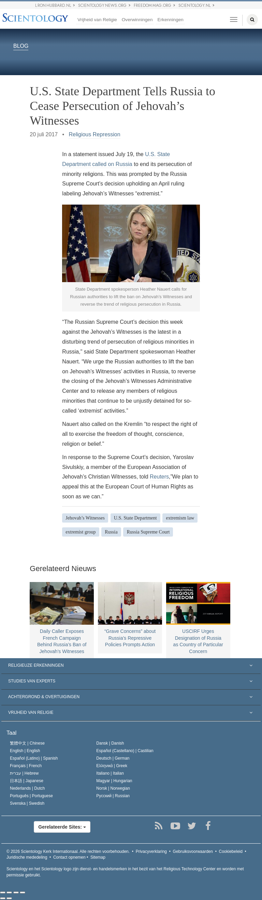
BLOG (20, 46)
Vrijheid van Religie (97, 19)
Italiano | (110, 773)
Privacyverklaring (151, 851)
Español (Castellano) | (124, 750)
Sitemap (97, 857)
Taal (11, 733)
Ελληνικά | (111, 765)
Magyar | (114, 780)
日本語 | (26, 780)
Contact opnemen (69, 857)
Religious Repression (94, 134)
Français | (26, 765)
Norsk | (113, 788)
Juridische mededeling (26, 857)
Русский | (113, 795)
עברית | (24, 773)
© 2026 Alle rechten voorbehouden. (68, 851)
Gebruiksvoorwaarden (193, 851)
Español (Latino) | (34, 758)
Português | (31, 795)
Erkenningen (170, 19)
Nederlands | (27, 788)
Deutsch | (112, 758)
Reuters (159, 477)
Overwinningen (137, 19)
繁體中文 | (27, 743)
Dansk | (110, 743)
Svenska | (27, 803)
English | (25, 750)
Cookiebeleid (231, 851)
